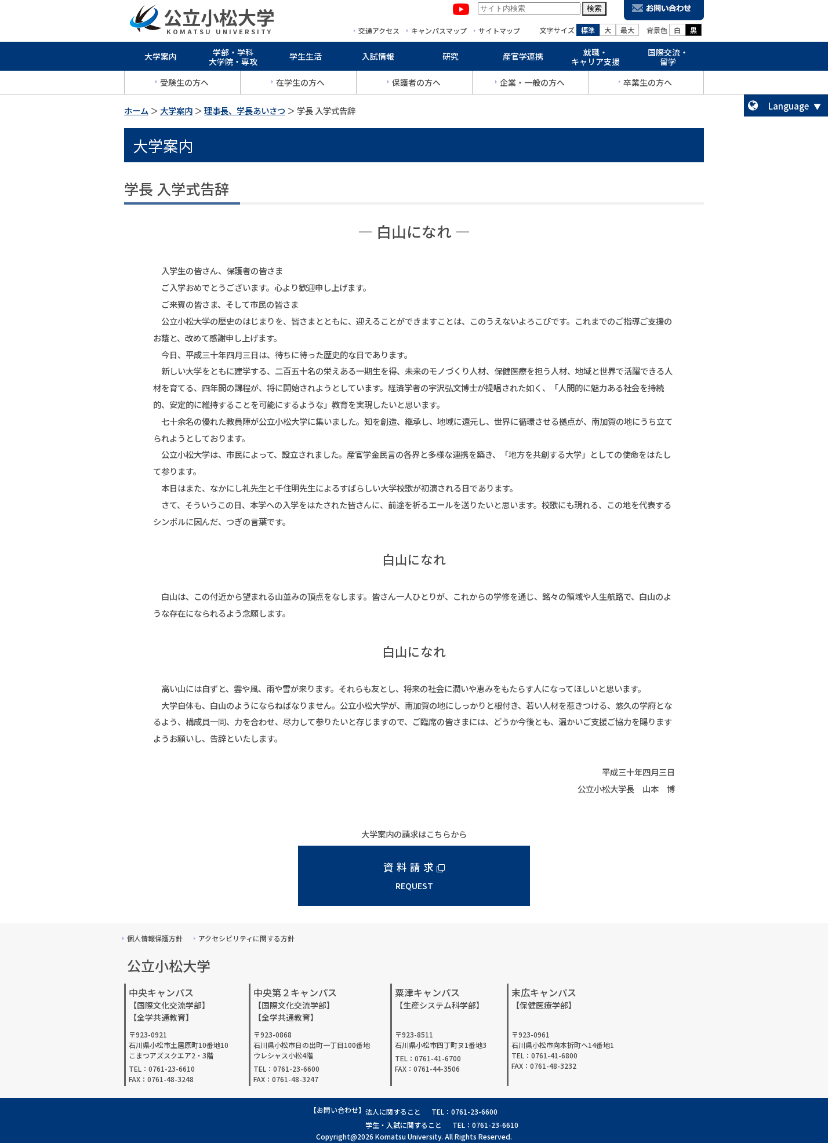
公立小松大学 (219, 19)
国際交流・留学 (668, 60)
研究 (450, 59)
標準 (588, 33)
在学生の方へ (300, 85)
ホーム (136, 110)
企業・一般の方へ (532, 85)
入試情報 (378, 59)
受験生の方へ (184, 85)
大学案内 (160, 59)
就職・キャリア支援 (595, 60)
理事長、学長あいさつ (244, 110)
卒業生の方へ (647, 85)
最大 (627, 33)
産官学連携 (523, 59)
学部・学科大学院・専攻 (233, 60)
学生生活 (305, 59)
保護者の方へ (416, 85)
